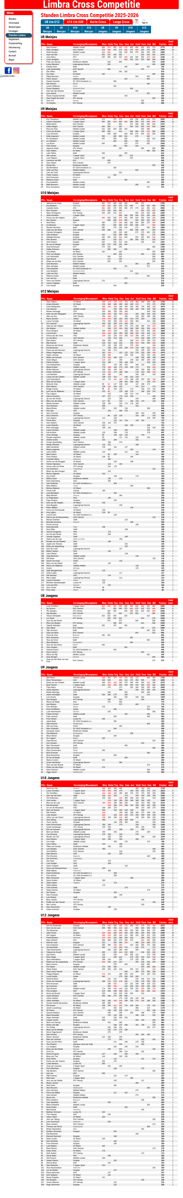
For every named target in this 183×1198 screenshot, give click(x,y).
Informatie (14, 22)
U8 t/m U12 (52, 22)
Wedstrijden (15, 26)
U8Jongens (102, 29)
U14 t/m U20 (75, 22)
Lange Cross (121, 22)
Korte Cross (98, 22)
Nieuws (12, 18)
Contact (12, 51)
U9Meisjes (61, 29)
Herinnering (14, 47)
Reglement (14, 39)
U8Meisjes (47, 29)
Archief (12, 55)
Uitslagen (13, 31)
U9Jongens (116, 29)
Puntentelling (15, 43)
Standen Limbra (17, 35)
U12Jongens (144, 29)
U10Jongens (130, 29)
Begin (11, 59)
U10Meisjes (75, 29)
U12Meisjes (88, 29)
